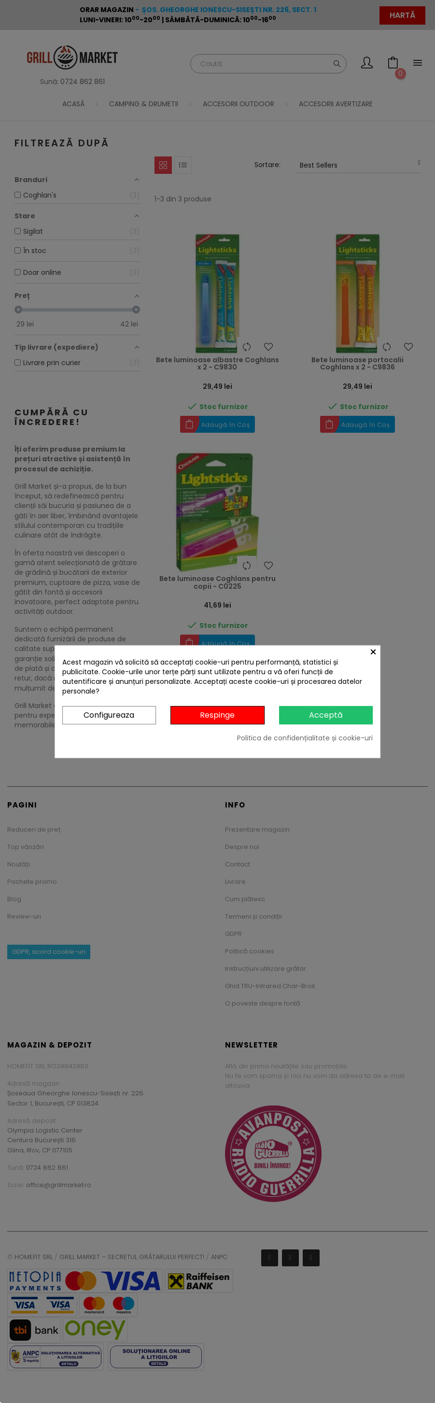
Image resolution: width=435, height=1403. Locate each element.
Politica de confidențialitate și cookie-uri (305, 738)
